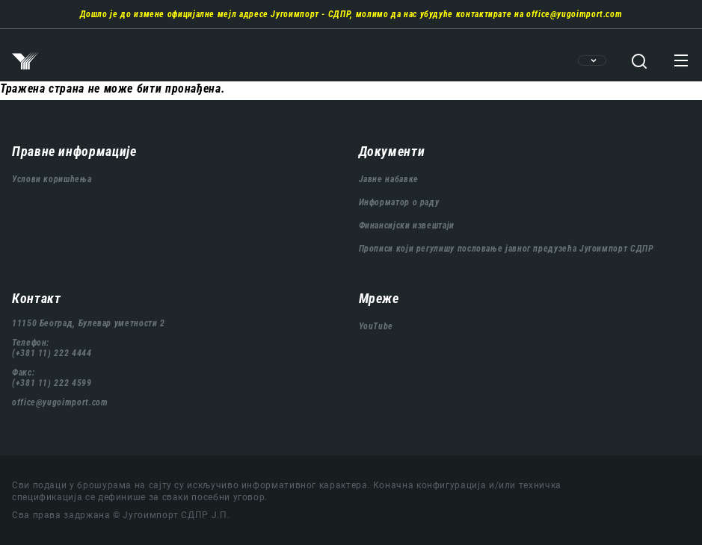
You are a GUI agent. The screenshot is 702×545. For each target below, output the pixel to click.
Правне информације (74, 151)
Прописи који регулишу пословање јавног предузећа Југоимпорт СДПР (506, 248)
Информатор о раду (399, 202)
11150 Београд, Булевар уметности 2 (88, 323)
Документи (392, 151)
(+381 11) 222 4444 (52, 353)
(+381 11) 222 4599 (52, 383)
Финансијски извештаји (407, 225)
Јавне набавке (389, 179)
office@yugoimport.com (574, 14)
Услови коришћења (51, 179)
